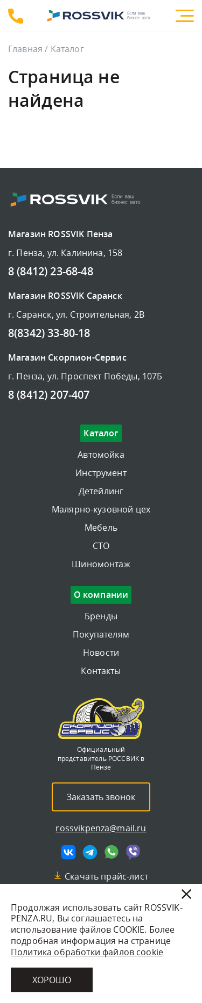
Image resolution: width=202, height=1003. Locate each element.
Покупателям (101, 634)
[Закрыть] (186, 894)
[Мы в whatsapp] (111, 852)
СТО (101, 546)
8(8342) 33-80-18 (49, 333)
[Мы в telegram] (89, 852)
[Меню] (185, 15)
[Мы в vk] (68, 852)
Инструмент (101, 473)
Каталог (100, 433)
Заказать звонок (101, 797)
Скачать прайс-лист (106, 876)
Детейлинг (101, 491)
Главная (25, 49)
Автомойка (101, 454)
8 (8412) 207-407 (49, 395)
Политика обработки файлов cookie (87, 952)
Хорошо (51, 980)
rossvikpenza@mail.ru (100, 828)
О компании (101, 595)
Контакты (101, 671)
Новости (101, 652)
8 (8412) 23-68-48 (15, 16)
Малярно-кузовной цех (101, 509)
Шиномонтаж (101, 564)
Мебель (101, 527)
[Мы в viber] (133, 852)
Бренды (101, 616)
